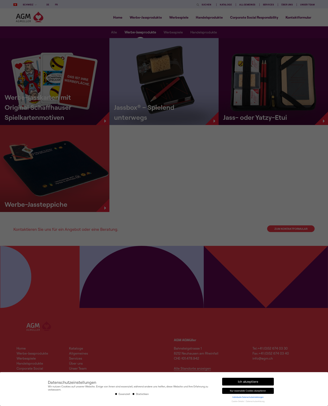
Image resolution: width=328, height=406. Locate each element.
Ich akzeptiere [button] (248, 382)
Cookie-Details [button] (238, 401)
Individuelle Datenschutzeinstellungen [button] (248, 397)
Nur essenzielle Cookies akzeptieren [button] (248, 390)
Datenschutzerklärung (255, 401)
